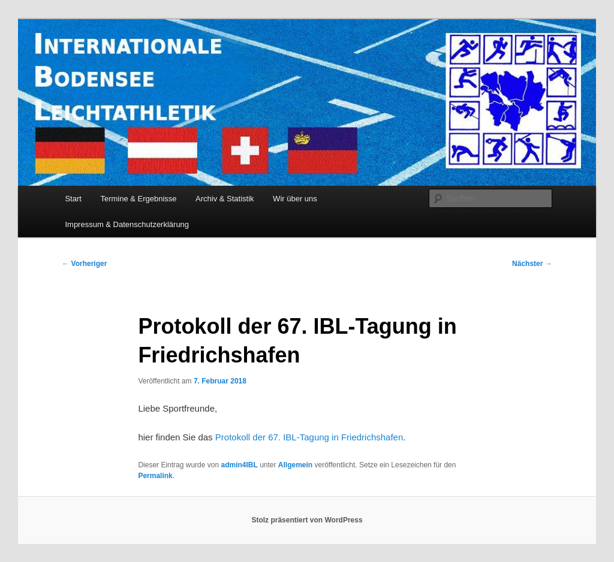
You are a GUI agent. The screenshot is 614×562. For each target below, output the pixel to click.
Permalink (155, 476)
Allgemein (295, 465)
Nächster (532, 263)
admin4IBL (239, 465)
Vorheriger (84, 263)
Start (73, 198)
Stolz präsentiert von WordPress (306, 520)
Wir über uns (295, 198)
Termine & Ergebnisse (138, 198)
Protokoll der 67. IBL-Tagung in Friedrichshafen (309, 437)
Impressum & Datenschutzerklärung (127, 224)
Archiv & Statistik (224, 198)
